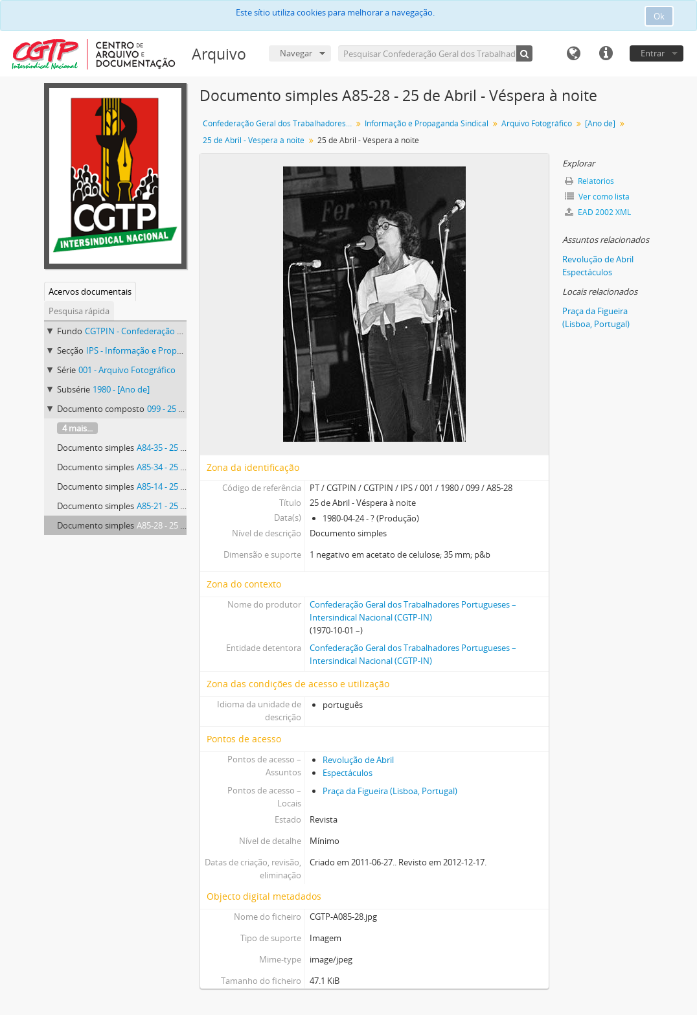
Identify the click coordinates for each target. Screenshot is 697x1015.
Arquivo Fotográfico (536, 123)
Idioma (573, 54)
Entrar (653, 53)
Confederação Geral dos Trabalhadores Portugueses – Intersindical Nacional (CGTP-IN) (279, 123)
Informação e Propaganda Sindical (426, 123)
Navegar (296, 53)
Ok (659, 16)
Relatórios (589, 181)
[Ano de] (600, 123)
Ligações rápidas (605, 54)
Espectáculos (347, 773)
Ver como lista (597, 196)
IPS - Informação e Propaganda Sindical (161, 350)
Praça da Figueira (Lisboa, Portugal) (390, 791)
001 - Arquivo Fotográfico (127, 370)
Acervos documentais (90, 291)
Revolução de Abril (358, 760)
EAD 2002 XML (598, 212)
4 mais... (77, 428)
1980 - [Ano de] (121, 389)
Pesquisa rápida (79, 311)
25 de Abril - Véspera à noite (253, 140)
